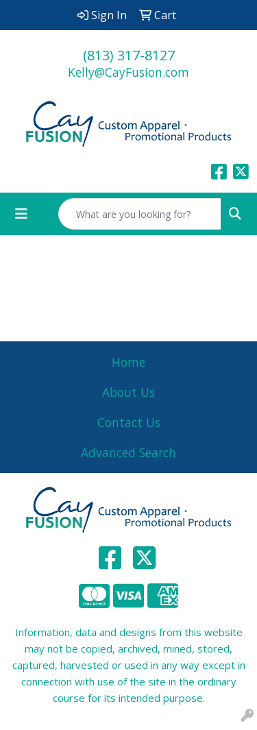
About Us (128, 392)
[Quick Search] (139, 214)
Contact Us (128, 422)
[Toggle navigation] (21, 213)
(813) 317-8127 (129, 55)
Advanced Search (128, 452)
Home (128, 362)
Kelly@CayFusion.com (128, 72)
